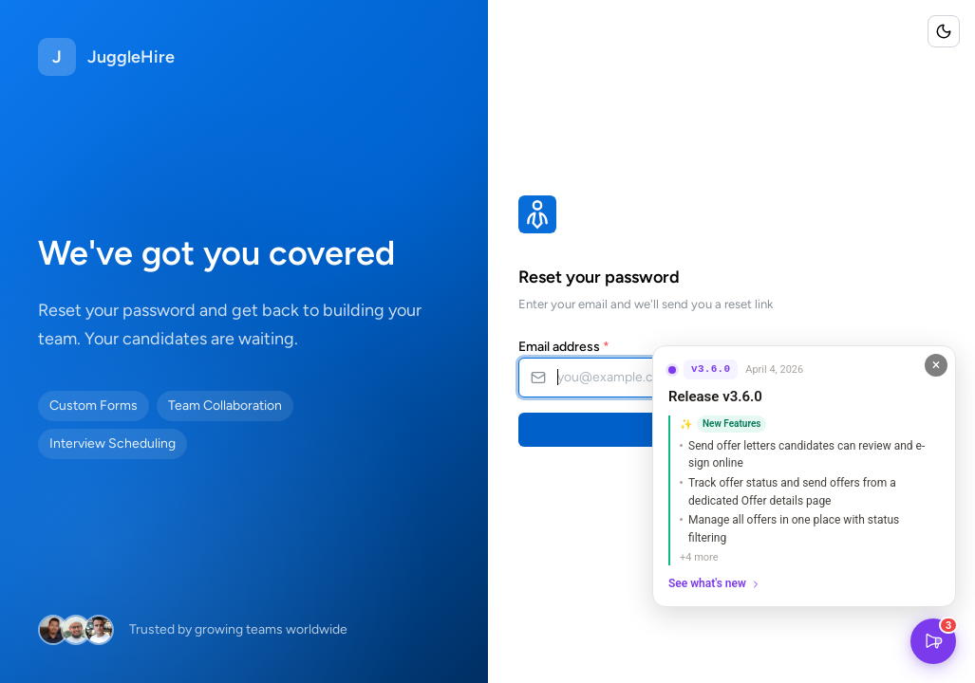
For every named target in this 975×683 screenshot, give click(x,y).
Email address (563, 347)
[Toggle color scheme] (944, 31)
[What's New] (933, 641)
